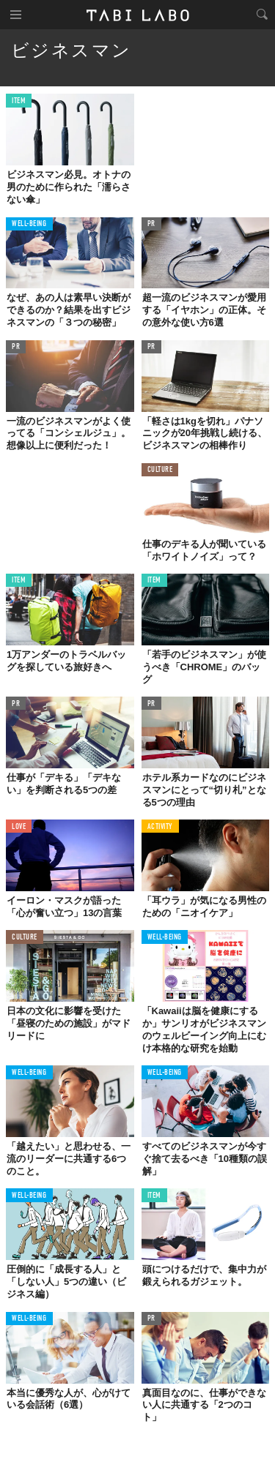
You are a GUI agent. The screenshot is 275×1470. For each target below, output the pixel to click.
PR (151, 224)
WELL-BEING (29, 224)
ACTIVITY (160, 827)
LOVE (19, 827)
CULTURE (160, 470)
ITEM (19, 101)
